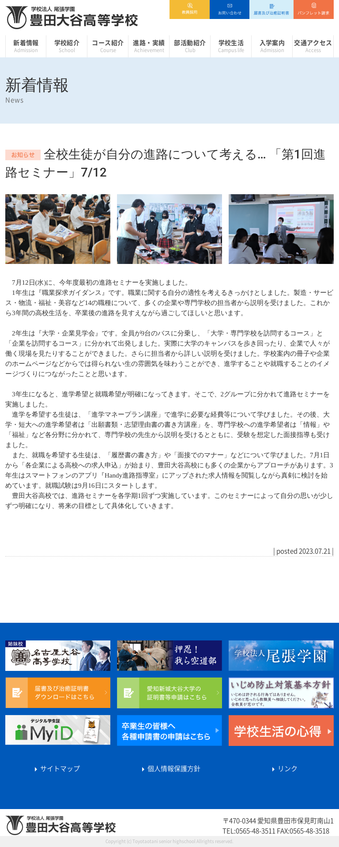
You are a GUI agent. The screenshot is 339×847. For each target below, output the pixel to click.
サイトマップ (55, 768)
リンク (283, 768)
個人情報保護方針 (169, 768)
